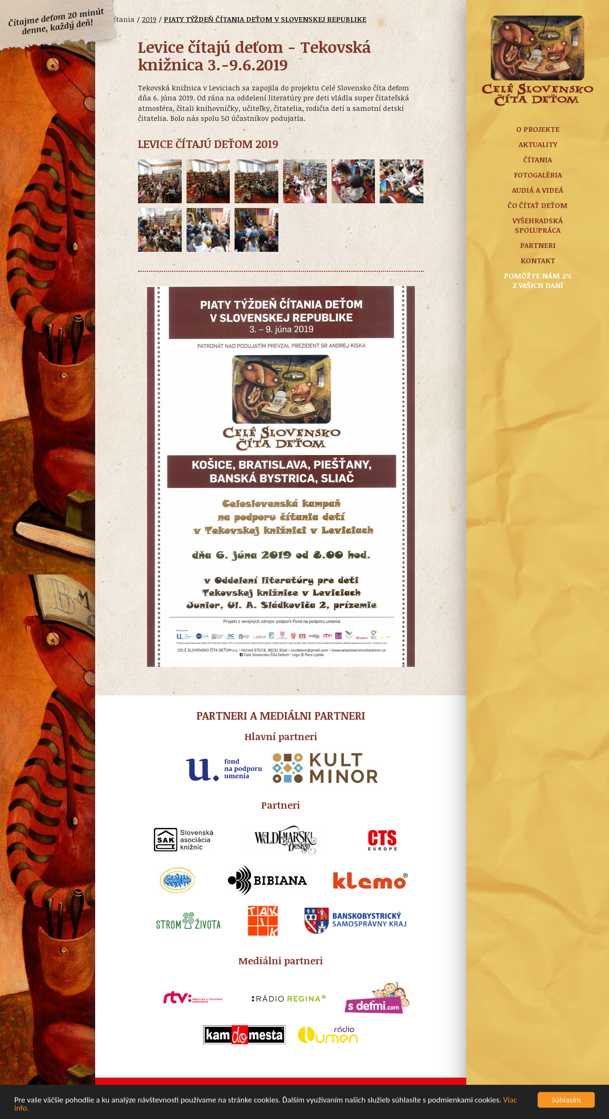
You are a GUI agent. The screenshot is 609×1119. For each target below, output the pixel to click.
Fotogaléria (538, 174)
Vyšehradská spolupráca (537, 225)
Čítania (537, 159)
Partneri (538, 245)
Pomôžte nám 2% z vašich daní (538, 280)
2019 (149, 19)
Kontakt (538, 260)
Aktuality (538, 144)
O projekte (538, 129)
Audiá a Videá (537, 190)
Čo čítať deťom (538, 205)
